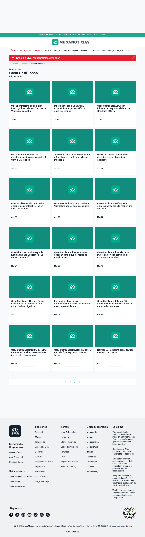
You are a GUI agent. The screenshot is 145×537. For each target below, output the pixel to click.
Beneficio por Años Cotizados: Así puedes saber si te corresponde (123, 451)
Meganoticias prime (44, 461)
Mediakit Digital (16, 462)
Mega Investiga (108, 50)
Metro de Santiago (69, 466)
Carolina (90, 466)
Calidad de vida (42, 447)
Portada (48, 50)
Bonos (89, 34)
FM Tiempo (92, 461)
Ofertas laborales (68, 442)
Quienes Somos (16, 452)
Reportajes (40, 466)
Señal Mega (14, 481)
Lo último (18, 50)
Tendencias (84, 50)
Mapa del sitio (126, 526)
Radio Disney (92, 471)
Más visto (38, 50)
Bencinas (67, 34)
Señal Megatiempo (17, 486)
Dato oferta (40, 476)
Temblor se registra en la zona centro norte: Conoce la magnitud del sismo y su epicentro (124, 494)
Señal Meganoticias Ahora (20, 476)
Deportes (95, 50)
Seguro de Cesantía (69, 461)
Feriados (65, 437)
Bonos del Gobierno (69, 447)
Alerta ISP (76, 34)
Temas (25, 64)
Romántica (91, 457)
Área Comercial (16, 457)
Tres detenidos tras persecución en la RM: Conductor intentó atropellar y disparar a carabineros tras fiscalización (122, 465)
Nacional (57, 50)
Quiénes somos (113, 526)
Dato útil (66, 50)
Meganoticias (93, 442)
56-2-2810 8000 (99, 526)
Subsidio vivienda (99, 34)
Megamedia (92, 432)
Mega (89, 437)
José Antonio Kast (69, 432)
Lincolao (59, 34)
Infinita (90, 452)
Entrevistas (40, 471)
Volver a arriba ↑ (72, 532)
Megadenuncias (123, 50)
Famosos (65, 452)
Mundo (75, 50)
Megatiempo (92, 447)
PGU (83, 34)
